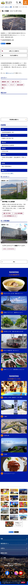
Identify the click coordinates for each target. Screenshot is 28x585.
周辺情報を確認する (18, 119)
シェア (3, 43)
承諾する (23, 582)
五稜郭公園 (6, 435)
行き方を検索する (10, 55)
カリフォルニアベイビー (9, 473)
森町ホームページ (10, 73)
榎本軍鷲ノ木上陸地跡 (8, 201)
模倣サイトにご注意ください (14, 563)
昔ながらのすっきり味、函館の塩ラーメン (13, 293)
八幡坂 (5, 416)
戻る (8, 262)
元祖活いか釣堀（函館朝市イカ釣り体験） (13, 397)
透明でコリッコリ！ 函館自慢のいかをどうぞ (14, 369)
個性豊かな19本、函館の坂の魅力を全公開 (13, 331)
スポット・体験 (8, 7)
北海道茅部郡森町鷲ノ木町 (8, 40)
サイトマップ (18, 565)
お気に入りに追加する (10, 51)
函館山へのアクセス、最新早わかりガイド (13, 312)
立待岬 (5, 454)
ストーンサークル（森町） (8, 173)
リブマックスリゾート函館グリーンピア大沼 (14, 245)
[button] (1, 199)
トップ (1, 7)
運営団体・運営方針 (8, 565)
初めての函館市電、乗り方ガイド (11, 350)
